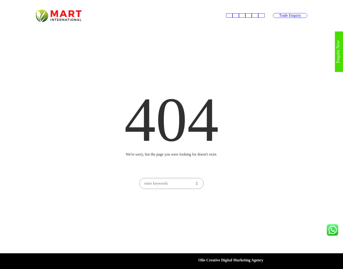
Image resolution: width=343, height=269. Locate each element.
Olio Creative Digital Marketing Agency (230, 260)
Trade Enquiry (290, 15)
